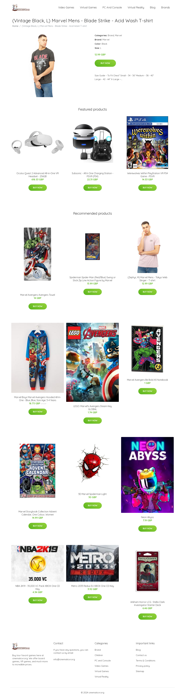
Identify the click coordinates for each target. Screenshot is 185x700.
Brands (165, 8)
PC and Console (112, 8)
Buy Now (105, 65)
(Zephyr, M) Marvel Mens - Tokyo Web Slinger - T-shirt (147, 281)
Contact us (141, 657)
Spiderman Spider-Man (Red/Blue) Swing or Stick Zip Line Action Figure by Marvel (93, 281)
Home (15, 28)
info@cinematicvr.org (64, 661)
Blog (152, 8)
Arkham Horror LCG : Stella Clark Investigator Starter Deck (147, 606)
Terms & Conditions (145, 663)
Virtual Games (88, 8)
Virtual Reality (136, 8)
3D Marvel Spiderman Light (92, 496)
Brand (111, 37)
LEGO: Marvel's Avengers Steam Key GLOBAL (92, 410)
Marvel (118, 37)
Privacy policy (143, 668)
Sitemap (140, 673)
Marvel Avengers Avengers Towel (37, 297)
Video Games (66, 8)
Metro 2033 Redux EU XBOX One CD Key (92, 588)
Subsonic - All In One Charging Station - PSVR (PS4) (92, 177)
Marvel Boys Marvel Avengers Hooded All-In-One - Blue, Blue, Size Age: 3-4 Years (37, 401)
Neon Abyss (147, 519)
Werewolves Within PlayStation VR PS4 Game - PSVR (147, 177)
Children (99, 657)
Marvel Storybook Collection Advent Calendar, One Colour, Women (37, 515)
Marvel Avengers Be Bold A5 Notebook (147, 382)
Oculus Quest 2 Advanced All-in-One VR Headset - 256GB (37, 177)
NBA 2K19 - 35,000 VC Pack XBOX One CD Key (37, 590)
